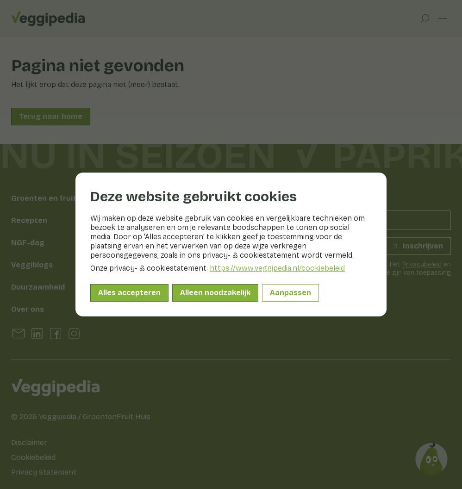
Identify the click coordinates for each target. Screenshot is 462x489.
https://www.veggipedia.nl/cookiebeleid (277, 268)
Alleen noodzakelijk (215, 292)
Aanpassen (290, 292)
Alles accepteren (129, 292)
